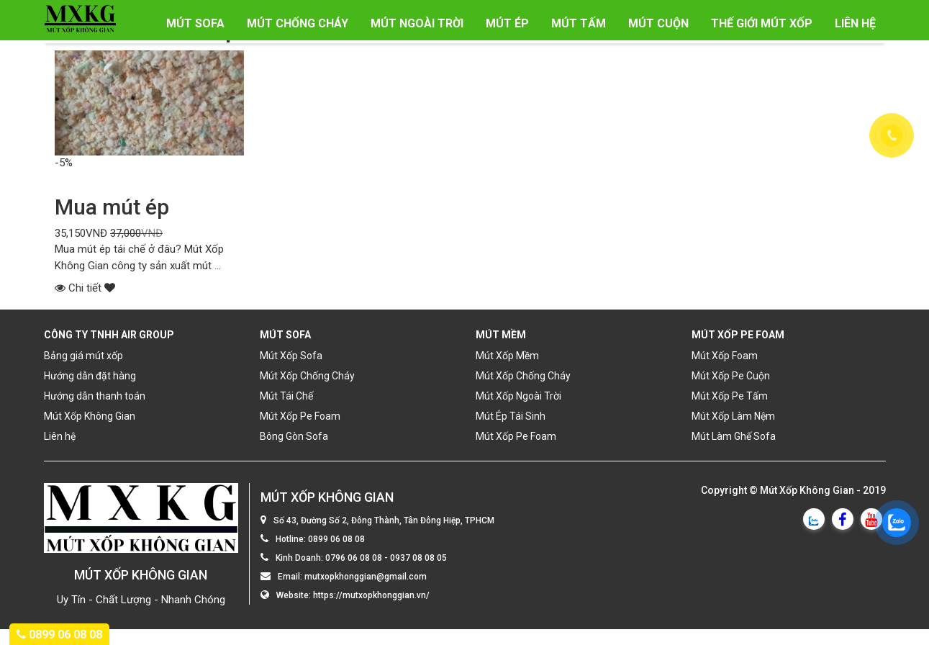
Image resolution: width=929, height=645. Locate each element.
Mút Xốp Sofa (291, 355)
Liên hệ (855, 23)
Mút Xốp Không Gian (89, 416)
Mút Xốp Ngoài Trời (518, 396)
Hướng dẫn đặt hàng (90, 376)
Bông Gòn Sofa (294, 436)
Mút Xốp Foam (725, 355)
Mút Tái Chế (286, 396)
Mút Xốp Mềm (507, 355)
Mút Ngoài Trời (417, 23)
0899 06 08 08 (336, 540)
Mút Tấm (578, 23)
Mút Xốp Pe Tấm (730, 396)
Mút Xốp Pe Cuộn (731, 376)
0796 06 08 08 (353, 559)
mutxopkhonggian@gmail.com (365, 577)
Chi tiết (84, 287)
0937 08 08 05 (418, 559)
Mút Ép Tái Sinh (510, 416)
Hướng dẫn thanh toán (94, 396)
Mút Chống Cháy (297, 23)
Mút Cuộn (658, 23)
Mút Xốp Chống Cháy (307, 376)
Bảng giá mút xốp (83, 355)
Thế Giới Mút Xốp (761, 23)
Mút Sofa (195, 23)
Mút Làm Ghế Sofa (734, 436)
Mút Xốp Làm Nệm (733, 416)
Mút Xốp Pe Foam (300, 416)
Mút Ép (507, 23)
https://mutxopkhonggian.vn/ (371, 596)
